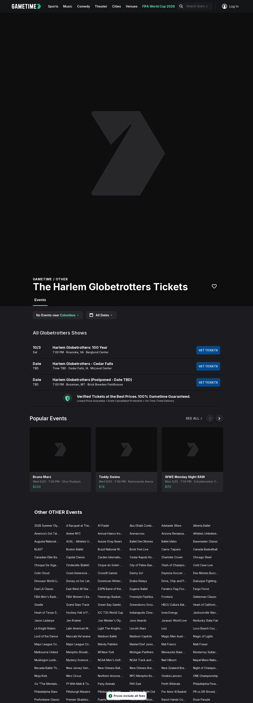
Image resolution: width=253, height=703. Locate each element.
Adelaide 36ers (171, 525)
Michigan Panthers (142, 652)
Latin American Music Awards (80, 628)
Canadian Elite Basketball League (48, 557)
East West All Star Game (80, 589)
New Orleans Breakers (144, 668)
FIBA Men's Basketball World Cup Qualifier (48, 596)
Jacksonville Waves (206, 612)
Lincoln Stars (138, 628)
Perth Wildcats (170, 683)
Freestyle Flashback (143, 596)
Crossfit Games (107, 573)
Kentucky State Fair (205, 620)
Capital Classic (75, 557)
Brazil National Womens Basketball (112, 549)
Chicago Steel (202, 557)
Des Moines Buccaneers (207, 573)
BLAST (38, 549)
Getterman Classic (204, 596)
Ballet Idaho (169, 541)
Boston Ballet (74, 549)
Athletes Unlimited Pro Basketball (207, 533)
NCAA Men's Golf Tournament (112, 660)
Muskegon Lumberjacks (48, 660)
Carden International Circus (112, 557)
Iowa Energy (169, 612)
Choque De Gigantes (48, 565)
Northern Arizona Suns (112, 675)
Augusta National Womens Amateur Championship (48, 541)
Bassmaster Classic (205, 541)
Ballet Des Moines (141, 541)
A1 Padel (103, 525)
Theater (101, 6)
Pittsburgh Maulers (78, 691)
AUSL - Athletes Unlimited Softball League (80, 541)
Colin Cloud (41, 573)
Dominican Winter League (112, 581)
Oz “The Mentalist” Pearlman (48, 683)
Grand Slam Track (77, 604)
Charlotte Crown (172, 557)
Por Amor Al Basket (173, 691)
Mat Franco (168, 644)
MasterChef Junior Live (144, 644)
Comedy (83, 6)
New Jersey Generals (80, 668)
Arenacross (137, 533)
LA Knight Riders (45, 628)
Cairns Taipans (171, 549)
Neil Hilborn (169, 660)
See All (194, 418)
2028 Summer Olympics (48, 525)
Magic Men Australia (174, 636)
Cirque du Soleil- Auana (112, 565)
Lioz (164, 628)
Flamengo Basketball (111, 596)
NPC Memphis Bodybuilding (144, 675)
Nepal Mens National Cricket (207, 660)
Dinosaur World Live (47, 581)
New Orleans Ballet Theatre (112, 668)
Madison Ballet (107, 636)
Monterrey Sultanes (206, 652)
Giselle (38, 604)
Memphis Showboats (79, 652)
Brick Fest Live (139, 549)
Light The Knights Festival (112, 628)
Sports (53, 6)
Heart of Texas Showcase (48, 612)
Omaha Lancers (171, 675)
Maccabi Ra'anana (78, 636)
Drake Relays (138, 581)
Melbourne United (46, 652)
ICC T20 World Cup (110, 612)
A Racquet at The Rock (80, 525)
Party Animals (106, 683)
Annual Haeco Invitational (112, 533)
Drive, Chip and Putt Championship (175, 581)
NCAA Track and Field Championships (144, 660)
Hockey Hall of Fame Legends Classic (80, 612)
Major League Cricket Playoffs (80, 644)
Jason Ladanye (44, 620)
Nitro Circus (73, 675)
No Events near (57, 315)
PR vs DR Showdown (206, 691)
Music (67, 6)
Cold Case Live (203, 565)
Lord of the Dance (46, 636)
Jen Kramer (73, 620)
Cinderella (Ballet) (78, 565)
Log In (230, 6)
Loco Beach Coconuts (207, 628)
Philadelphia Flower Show (207, 683)
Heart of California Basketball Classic (207, 604)
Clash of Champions (174, 565)
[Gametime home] (29, 6)
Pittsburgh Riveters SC (112, 691)
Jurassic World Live (174, 620)
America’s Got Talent (47, 533)
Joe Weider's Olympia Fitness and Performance (112, 620)
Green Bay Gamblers (111, 604)
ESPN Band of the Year (112, 589)
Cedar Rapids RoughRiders (144, 557)
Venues (132, 6)
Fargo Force (201, 589)
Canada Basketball (205, 549)
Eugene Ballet (139, 589)
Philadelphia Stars (46, 691)
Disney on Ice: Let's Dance (80, 581)
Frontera (167, 596)
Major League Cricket (48, 644)
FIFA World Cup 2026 (158, 6)
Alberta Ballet (201, 525)
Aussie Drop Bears (110, 541)
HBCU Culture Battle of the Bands (175, 604)
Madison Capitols (141, 636)
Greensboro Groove (143, 604)
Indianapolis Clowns (142, 612)
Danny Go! (136, 573)
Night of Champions (206, 668)
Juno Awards (138, 620)
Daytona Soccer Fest (175, 573)
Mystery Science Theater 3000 (80, 660)
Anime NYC (73, 533)
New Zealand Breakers (175, 668)
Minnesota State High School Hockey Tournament (175, 652)
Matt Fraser (200, 644)
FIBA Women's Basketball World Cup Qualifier (80, 596)
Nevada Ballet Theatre (48, 668)
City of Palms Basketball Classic (144, 565)
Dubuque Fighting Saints (207, 581)
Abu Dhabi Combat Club (144, 525)
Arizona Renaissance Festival (175, 533)
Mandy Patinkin (108, 644)
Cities (116, 6)
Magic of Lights (203, 636)
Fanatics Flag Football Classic (175, 589)
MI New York (106, 652)
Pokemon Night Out (142, 691)
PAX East (135, 683)
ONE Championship (205, 675)
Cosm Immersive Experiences (80, 573)
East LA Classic (44, 589)
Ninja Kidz (40, 675)
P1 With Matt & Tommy (80, 683)
